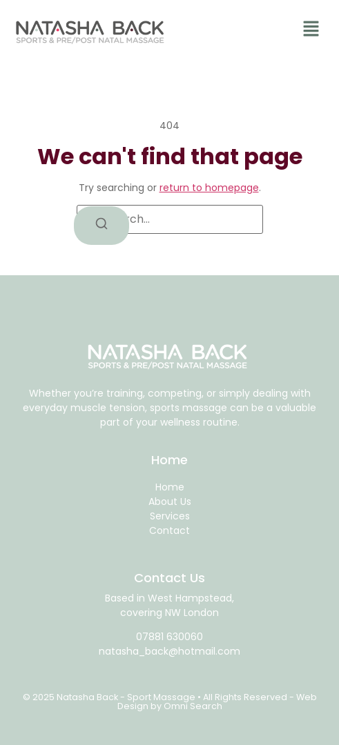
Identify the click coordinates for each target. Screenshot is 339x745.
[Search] (101, 225)
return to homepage (209, 188)
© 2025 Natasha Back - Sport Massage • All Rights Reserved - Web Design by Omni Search (170, 701)
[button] (311, 30)
